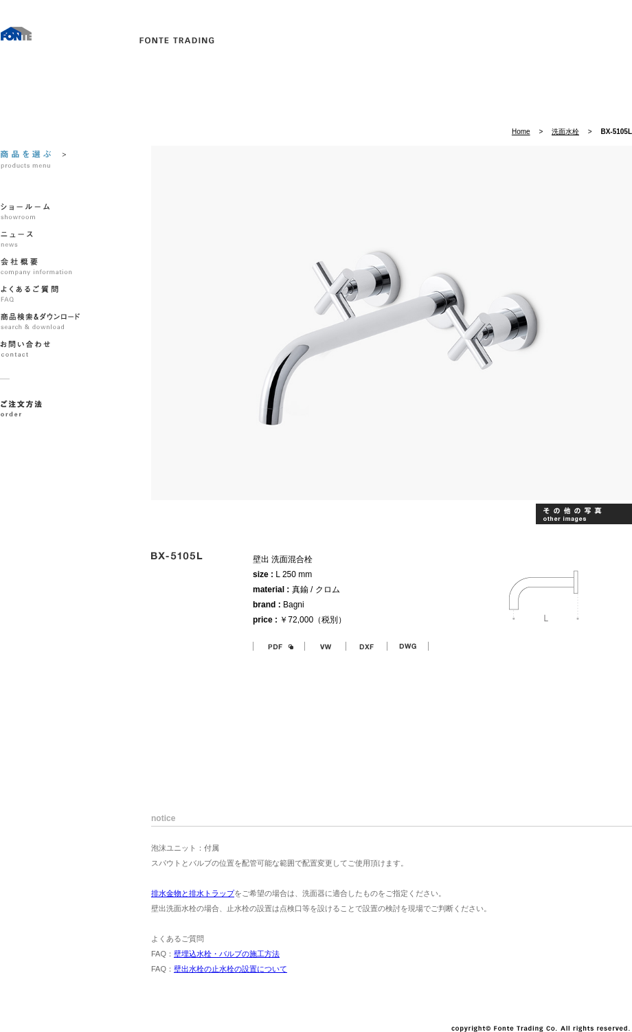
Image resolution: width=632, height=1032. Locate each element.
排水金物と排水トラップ (192, 893)
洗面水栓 (565, 131)
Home (521, 131)
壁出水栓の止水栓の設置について (230, 969)
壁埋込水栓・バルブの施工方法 (227, 954)
